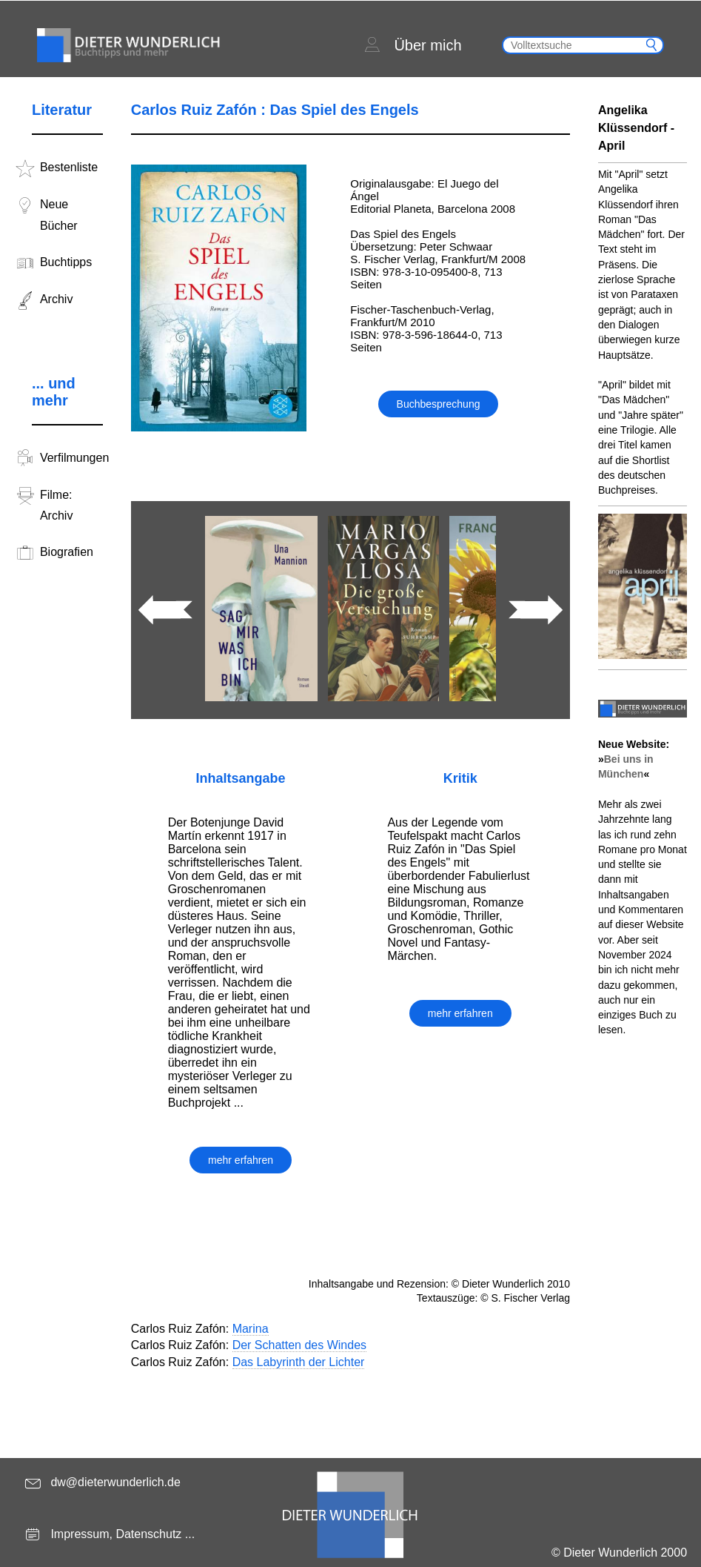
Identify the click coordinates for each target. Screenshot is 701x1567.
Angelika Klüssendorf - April (636, 128)
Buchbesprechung (438, 404)
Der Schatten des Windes (299, 1345)
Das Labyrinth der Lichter (298, 1362)
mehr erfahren (240, 1160)
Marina (250, 1328)
